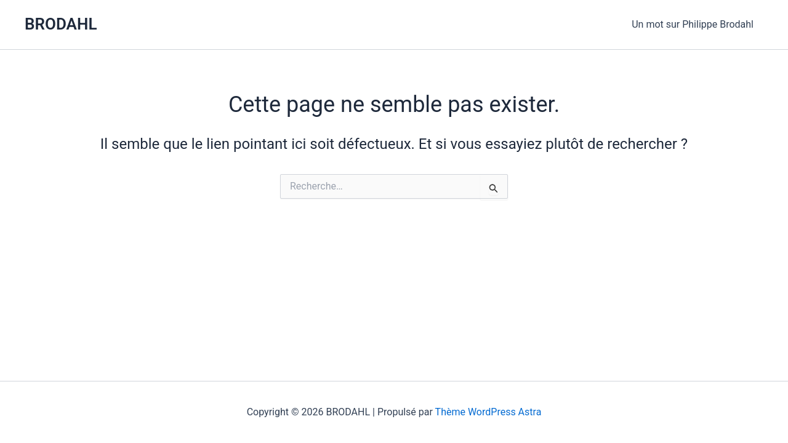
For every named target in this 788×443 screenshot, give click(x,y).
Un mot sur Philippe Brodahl (693, 24)
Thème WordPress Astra (488, 412)
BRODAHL (61, 24)
